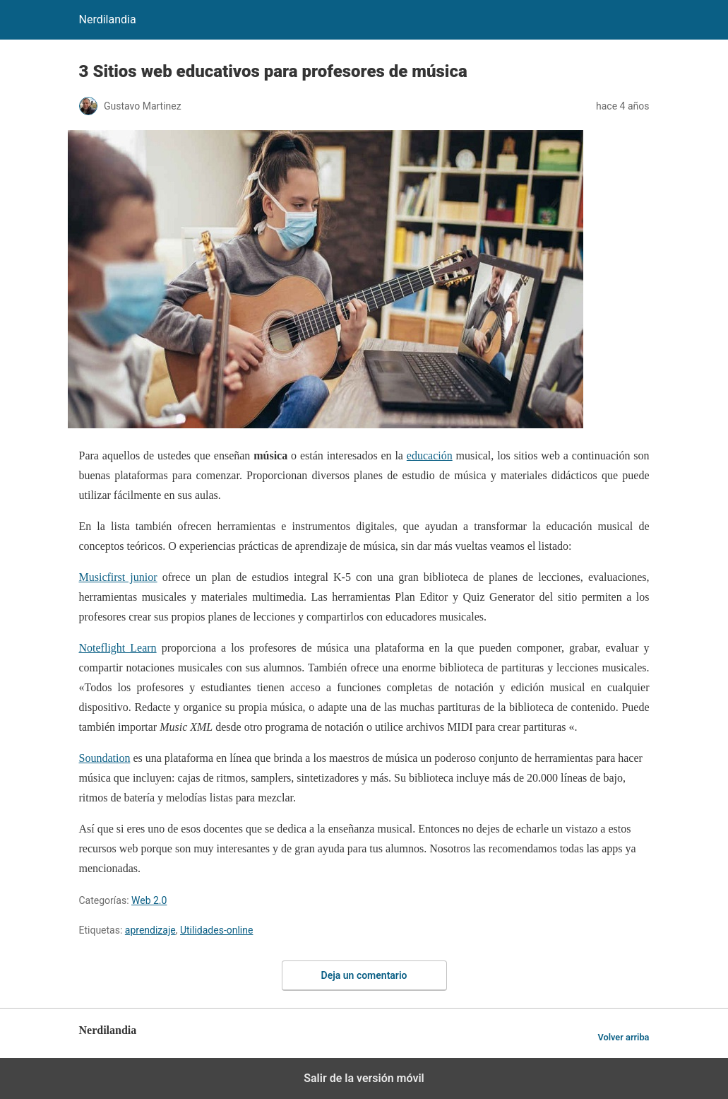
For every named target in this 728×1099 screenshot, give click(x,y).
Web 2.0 (149, 900)
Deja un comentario (364, 975)
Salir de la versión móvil (364, 1078)
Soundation (105, 758)
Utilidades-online (216, 930)
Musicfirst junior (118, 577)
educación (430, 455)
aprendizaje (150, 930)
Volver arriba (623, 1037)
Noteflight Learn (118, 648)
